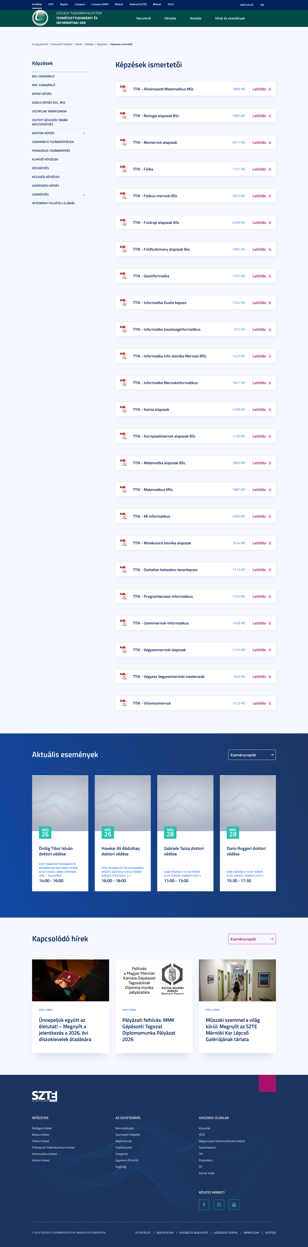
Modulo (119, 4)
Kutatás (195, 18)
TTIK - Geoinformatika (151, 275)
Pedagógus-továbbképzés (51, 150)
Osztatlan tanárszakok (49, 111)
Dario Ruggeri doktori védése (246, 851)
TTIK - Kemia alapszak (151, 409)
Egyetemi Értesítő (127, 1160)
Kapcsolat (246, 5)
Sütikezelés (143, 1232)
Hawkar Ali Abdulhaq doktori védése (121, 851)
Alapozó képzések (45, 159)
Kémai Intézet (40, 1160)
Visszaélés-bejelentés (193, 1232)
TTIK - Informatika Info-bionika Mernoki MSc (170, 355)
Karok (79, 44)
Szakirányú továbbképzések (53, 142)
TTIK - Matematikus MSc (153, 489)
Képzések (102, 44)
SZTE (51, 4)
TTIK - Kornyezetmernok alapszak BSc (164, 436)
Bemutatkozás (125, 1128)
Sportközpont (207, 1147)
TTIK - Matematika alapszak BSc (159, 462)
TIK (201, 1154)
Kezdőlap (37, 4)
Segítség (121, 1167)
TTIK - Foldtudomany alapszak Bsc (161, 249)
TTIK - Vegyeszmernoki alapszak (159, 649)
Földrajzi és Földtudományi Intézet (53, 1147)
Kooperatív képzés (45, 186)
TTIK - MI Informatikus (151, 516)
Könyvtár (204, 1128)
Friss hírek (46, 1010)
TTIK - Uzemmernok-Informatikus (161, 623)
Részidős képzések (45, 177)
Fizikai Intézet (40, 1141)
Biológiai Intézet (42, 1128)
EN (262, 5)
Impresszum (251, 1232)
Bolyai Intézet (40, 1134)
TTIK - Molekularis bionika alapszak (162, 542)
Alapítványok (124, 1141)
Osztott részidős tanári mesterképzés (50, 122)
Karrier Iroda (206, 1173)
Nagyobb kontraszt (273, 4)
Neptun (64, 4)
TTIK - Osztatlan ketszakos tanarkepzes (165, 569)
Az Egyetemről (40, 44)
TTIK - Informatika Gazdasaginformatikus (166, 329)
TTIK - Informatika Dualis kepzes (159, 302)
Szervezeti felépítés (62, 44)
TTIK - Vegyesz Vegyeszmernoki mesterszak (168, 676)
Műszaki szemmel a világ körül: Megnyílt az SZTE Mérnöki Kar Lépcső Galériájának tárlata (233, 1029)
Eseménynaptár (243, 755)
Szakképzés (40, 194)
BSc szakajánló (43, 76)
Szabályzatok (124, 1147)
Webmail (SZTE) (138, 4)
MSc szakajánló (43, 85)
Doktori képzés (43, 133)
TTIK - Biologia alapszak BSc (156, 115)
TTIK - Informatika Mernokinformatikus (165, 382)
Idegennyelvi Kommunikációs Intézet (222, 1141)
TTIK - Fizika (143, 169)
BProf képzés (42, 94)
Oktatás (170, 18)
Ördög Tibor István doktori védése (56, 851)
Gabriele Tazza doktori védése (184, 851)
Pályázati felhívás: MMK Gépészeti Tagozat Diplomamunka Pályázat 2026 (148, 1029)
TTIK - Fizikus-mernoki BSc (155, 195)
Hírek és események (230, 18)
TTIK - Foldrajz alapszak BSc (156, 222)
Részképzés (40, 168)
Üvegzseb (122, 1154)
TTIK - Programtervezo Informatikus (163, 596)
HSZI (202, 1134)
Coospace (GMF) (99, 4)
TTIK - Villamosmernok (152, 703)
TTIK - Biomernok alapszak (155, 142)
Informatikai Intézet (44, 1154)
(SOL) (171, 4)
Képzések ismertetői (121, 44)
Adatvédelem (165, 1232)
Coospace (80, 4)
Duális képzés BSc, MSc (49, 102)
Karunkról (143, 18)
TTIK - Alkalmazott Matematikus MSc (163, 88)
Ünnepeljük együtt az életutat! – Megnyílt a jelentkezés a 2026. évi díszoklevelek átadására (65, 1029)
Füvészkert (206, 1160)
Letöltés (259, 89)
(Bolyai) (157, 4)
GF (200, 1167)
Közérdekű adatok (226, 1232)
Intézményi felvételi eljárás (53, 203)
